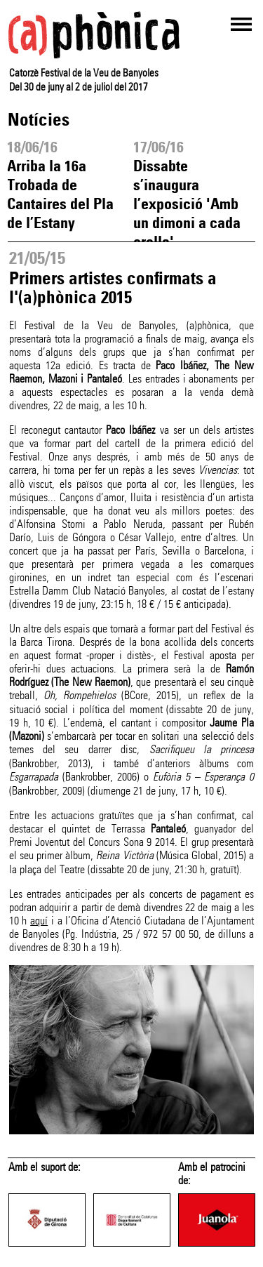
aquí (39, 920)
